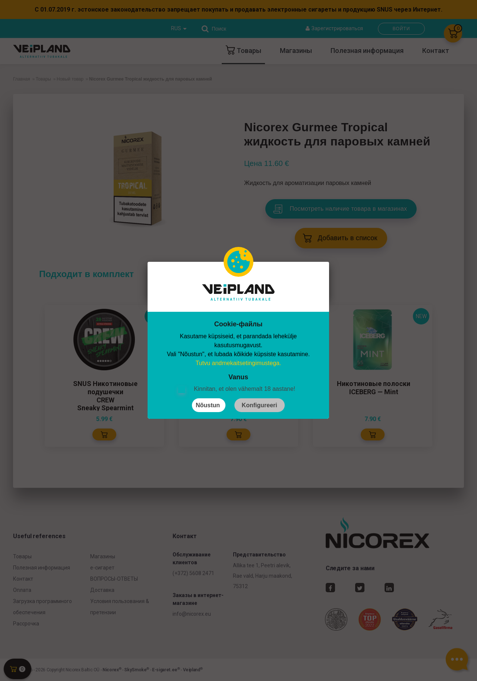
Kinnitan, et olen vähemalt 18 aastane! (244, 389)
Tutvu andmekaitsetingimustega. (238, 363)
